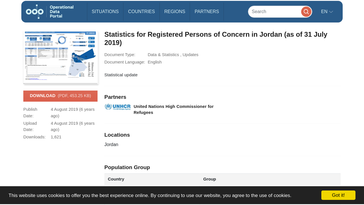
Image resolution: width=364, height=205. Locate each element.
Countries (141, 11)
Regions (174, 11)
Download (60, 96)
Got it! (338, 195)
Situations (105, 11)
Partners (207, 11)
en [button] (325, 11)
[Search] (280, 11)
